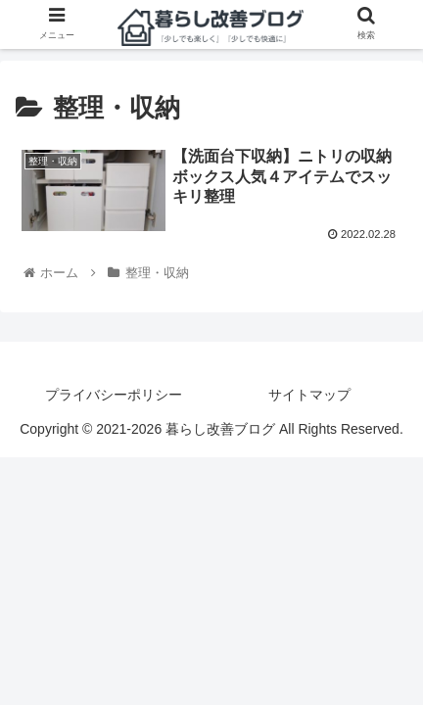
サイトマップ (309, 394)
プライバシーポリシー (113, 394)
